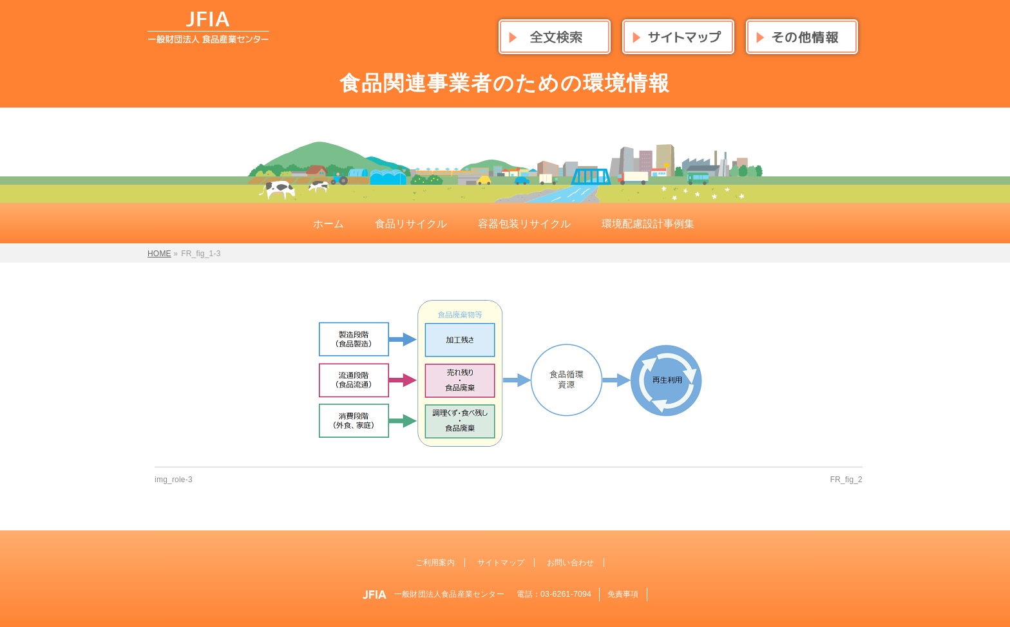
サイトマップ (500, 562)
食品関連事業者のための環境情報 (505, 83)
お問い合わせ (570, 562)
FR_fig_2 (846, 479)
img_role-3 (174, 479)
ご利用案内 (435, 562)
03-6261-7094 (565, 594)
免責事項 (623, 594)
